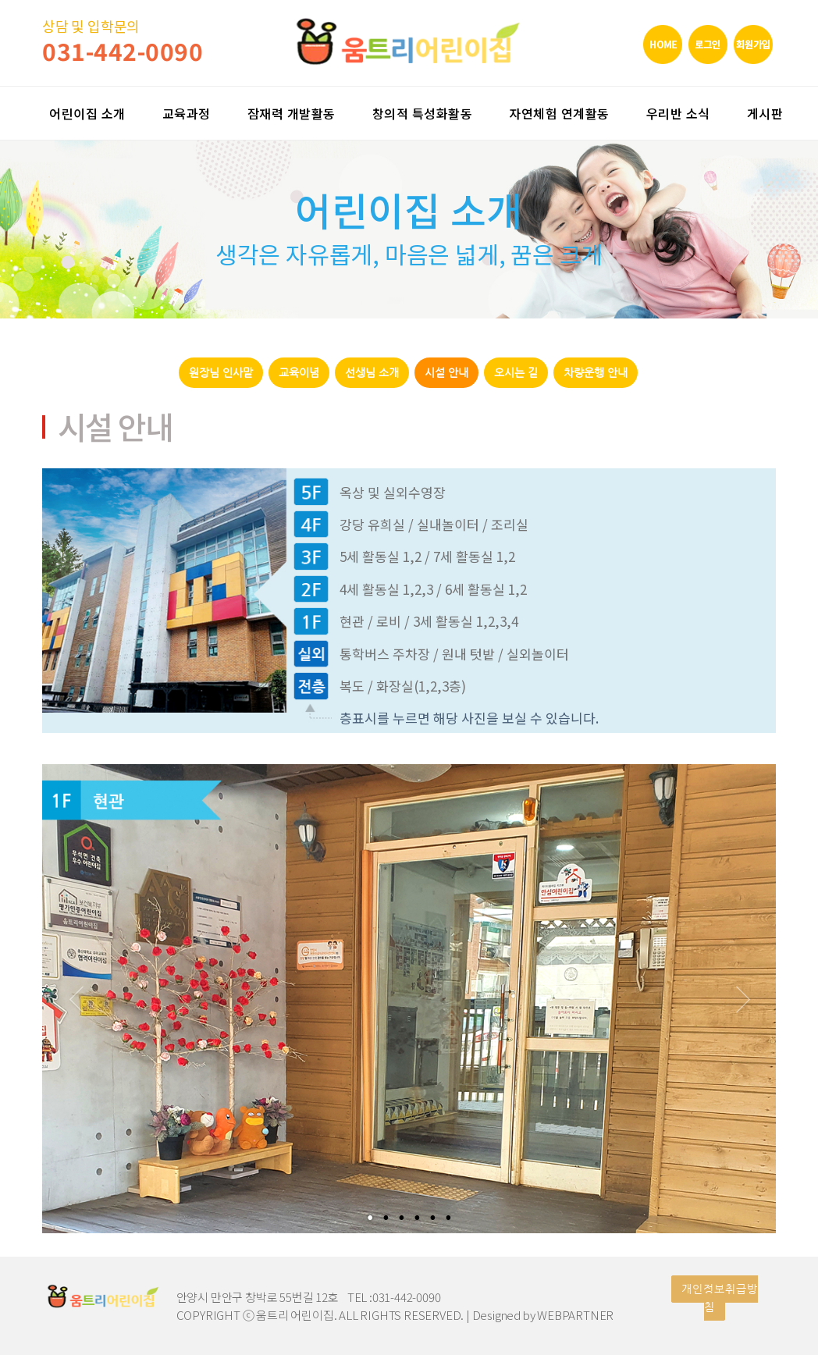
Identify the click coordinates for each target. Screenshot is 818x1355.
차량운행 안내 (596, 372)
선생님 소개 (372, 372)
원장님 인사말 (221, 372)
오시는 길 (516, 372)
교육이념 (299, 372)
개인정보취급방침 (719, 1298)
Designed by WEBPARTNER (543, 1315)
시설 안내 (446, 372)
